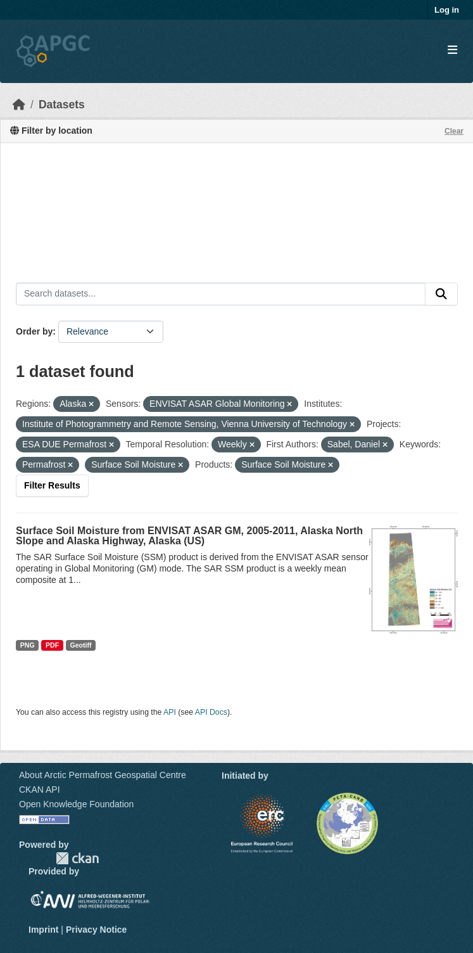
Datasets (62, 104)
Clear (454, 131)
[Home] (19, 104)
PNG (27, 645)
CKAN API (39, 789)
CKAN (77, 858)
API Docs (211, 712)
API (169, 712)
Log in (446, 10)
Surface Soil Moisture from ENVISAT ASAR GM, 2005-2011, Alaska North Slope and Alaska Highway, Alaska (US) (189, 535)
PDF (52, 645)
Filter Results (52, 485)
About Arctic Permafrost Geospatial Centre (102, 775)
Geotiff (81, 645)
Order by (34, 331)
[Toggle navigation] (452, 50)
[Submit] (441, 294)
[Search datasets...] (221, 294)
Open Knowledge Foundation (76, 804)
